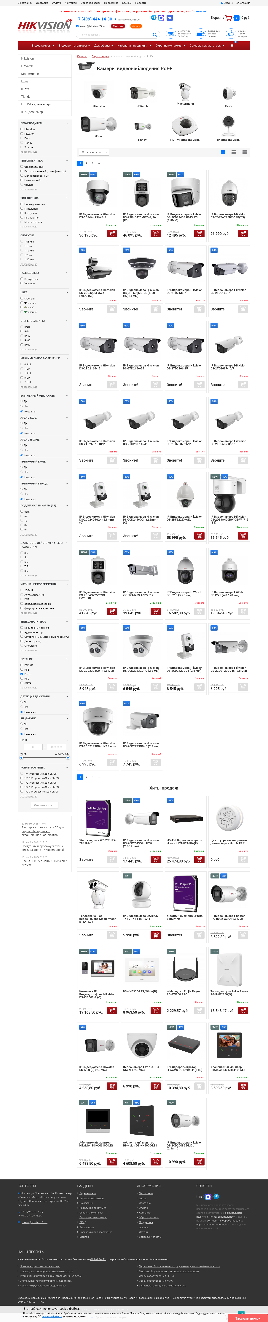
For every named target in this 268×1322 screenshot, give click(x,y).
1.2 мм (26, 254)
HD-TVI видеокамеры (36, 104)
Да (23, 401)
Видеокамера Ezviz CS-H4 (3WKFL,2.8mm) (141, 1068)
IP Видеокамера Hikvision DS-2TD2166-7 (228, 291)
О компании (25, 2)
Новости (140, 2)
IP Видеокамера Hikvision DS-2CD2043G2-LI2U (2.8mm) (184, 1145)
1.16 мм (27, 250)
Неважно (28, 411)
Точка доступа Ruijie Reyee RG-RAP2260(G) (229, 993)
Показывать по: (91, 152)
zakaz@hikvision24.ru (93, 26)
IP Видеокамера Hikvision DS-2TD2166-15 (97, 367)
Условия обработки (52, 1316)
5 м (24, 557)
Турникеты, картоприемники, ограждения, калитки (51, 1275)
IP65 (25, 335)
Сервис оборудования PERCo (157, 1275)
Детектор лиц (30, 641)
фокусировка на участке (37, 608)
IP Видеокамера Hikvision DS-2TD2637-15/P (141, 442)
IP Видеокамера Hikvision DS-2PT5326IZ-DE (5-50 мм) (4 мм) (141, 293)
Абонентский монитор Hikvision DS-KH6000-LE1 (140, 1144)
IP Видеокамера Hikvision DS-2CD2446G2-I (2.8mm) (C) (141, 519)
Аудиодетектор (31, 632)
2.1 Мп (26, 382)
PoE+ (25, 674)
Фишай (26, 184)
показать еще (28, 151)
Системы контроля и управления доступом (46, 1280)
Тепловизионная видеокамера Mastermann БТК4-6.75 (97, 919)
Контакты (71, 2)
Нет (24, 406)
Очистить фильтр (44, 805)
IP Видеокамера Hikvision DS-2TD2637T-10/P (97, 442)
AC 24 (25, 683)
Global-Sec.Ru (98, 1259)
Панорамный (30, 180)
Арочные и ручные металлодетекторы (43, 1285)
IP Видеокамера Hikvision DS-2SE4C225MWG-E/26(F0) (97, 595)
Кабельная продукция (132, 45)
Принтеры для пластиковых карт (40, 1266)
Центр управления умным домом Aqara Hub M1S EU (228, 841)
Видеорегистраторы (73, 45)
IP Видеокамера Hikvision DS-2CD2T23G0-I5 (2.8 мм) (228, 669)
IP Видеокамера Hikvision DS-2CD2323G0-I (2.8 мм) (97, 669)
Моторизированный (34, 175)
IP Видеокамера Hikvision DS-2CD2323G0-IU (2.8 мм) (141, 669)
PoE (24, 669)
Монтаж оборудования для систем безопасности (169, 1271)
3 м (24, 552)
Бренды (127, 2)
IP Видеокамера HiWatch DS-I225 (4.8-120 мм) (227, 593)
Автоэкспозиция (32, 594)
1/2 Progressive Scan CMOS (38, 782)
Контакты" (200, 11)
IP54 (25, 331)
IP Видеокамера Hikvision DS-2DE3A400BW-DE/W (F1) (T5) (229, 519)
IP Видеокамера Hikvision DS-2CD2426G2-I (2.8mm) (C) (97, 519)
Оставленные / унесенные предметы (44, 636)
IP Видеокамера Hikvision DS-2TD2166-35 (184, 367)
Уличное (27, 283)
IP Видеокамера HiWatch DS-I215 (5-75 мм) (184, 593)
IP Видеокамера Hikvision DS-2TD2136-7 (184, 291)
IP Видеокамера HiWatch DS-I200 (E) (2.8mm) (96, 1068)
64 (23, 529)
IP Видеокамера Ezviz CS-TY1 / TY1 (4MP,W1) (141, 917)
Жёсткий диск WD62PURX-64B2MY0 (185, 917)
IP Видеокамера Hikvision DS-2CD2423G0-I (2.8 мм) (184, 669)
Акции (136, 26)
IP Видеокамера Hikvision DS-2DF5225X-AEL (184, 518)
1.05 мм (27, 241)
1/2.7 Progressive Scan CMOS (39, 791)
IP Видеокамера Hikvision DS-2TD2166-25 (141, 367)
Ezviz (24, 81)
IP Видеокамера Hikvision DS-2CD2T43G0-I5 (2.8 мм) (141, 744)
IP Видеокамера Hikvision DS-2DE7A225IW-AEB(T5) (228, 216)
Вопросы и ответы (150, 1236)
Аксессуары (86, 1227)
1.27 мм (27, 259)
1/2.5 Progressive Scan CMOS (39, 787)
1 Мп (25, 368)
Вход (225, 2)
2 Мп (25, 377)
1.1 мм (26, 246)
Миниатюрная (31, 222)
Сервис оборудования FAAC (156, 1280)
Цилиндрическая (32, 204)
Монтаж (118, 26)
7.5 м (25, 566)
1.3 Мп (26, 373)
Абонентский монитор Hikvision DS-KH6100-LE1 (96, 1144)
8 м (24, 570)
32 (23, 525)
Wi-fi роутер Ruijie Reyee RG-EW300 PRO (183, 993)
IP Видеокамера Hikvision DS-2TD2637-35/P (228, 442)
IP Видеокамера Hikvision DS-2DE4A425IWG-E (97, 216)
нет (24, 516)
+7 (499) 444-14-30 (94, 19)
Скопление (28, 645)
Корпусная (29, 213)
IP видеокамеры (33, 112)
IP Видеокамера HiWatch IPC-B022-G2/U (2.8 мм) (227, 917)
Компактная (29, 217)
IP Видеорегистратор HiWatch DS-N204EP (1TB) (184, 1068)
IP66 (25, 344)
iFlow (25, 89)
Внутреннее (29, 279)
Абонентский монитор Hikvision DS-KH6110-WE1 (227, 1068)
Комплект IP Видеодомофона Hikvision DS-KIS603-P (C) (97, 994)
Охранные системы (169, 45)
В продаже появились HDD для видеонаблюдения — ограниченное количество (43, 831)
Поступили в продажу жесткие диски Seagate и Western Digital (43, 847)
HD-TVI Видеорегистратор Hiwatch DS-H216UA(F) (185, 841)
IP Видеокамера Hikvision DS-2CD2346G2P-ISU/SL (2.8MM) (184, 217)
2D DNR (26, 590)
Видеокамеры (41, 45)
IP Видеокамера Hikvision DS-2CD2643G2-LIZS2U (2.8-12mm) (141, 843)
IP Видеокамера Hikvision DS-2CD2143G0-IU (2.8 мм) (97, 744)
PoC (24, 678)
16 (23, 520)
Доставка (42, 2)
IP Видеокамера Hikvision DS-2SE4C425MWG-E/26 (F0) (141, 217)
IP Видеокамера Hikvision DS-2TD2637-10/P (228, 367)
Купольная (29, 208)
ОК (241, 1314)
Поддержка (111, 2)
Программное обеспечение (95, 1231)
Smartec (27, 147)
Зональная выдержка (35, 603)
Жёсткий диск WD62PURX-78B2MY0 (97, 841)
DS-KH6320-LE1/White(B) (140, 991)
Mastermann (30, 74)
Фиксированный (32, 166)
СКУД (82, 1222)
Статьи (143, 1231)
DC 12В (26, 665)
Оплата (56, 2)
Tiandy (25, 96)
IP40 (25, 327)
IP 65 (25, 340)
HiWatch (27, 66)
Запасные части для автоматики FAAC (162, 1285)
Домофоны (102, 45)
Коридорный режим (34, 627)
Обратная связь (90, 2)
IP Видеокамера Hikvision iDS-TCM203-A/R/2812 (141, 593)
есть (25, 511)
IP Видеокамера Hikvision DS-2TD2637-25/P (184, 442)
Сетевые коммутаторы (205, 45)
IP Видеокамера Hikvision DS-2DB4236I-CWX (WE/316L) (97, 293)
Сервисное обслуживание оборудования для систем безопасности (179, 1266)
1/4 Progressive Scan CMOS (38, 773)
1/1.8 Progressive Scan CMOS (39, 778)
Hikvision (27, 58)
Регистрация (242, 2)
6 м (24, 561)
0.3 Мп (26, 364)
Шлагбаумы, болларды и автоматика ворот (46, 1271)
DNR (25, 599)
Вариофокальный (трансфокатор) (43, 171)
